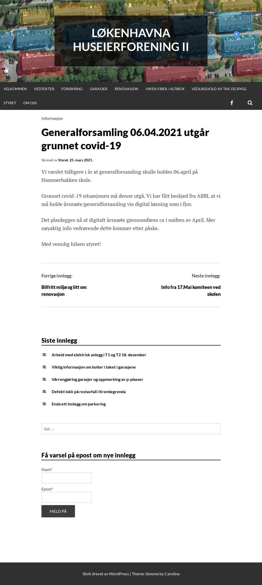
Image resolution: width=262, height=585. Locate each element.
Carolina (172, 573)
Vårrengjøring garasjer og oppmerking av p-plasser (97, 379)
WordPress (119, 573)
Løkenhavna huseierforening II (131, 40)
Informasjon (52, 118)
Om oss (30, 103)
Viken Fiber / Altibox (165, 89)
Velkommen (15, 89)
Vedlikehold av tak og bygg (219, 89)
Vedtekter (44, 89)
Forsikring (72, 89)
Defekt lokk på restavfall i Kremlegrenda (89, 391)
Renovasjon (126, 89)
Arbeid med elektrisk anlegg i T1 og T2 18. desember (99, 354)
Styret (10, 103)
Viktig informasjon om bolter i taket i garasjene (94, 366)
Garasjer (98, 89)
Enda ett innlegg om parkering (79, 403)
